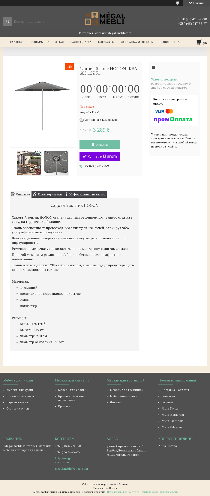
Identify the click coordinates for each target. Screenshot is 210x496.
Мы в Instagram (173, 415)
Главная (17, 42)
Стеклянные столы (20, 396)
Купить (102, 144)
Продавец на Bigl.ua (105, 488)
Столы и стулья (17, 408)
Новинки (167, 42)
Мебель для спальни (73, 390)
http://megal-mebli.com (64, 460)
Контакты (106, 42)
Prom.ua (123, 484)
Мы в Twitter (171, 408)
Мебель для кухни (19, 390)
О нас (59, 42)
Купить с (102, 156)
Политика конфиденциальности (159, 491)
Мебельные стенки (124, 396)
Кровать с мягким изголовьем (71, 398)
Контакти (168, 396)
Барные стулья (17, 402)
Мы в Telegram (172, 427)
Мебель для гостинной (127, 390)
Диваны (116, 402)
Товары (37, 42)
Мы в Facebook (172, 421)
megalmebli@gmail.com (71, 469)
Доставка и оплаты (175, 390)
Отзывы (167, 402)
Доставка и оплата (137, 42)
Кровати (64, 406)
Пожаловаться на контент (122, 491)
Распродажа (81, 42)
